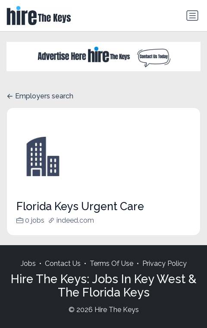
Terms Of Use (111, 272)
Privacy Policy (164, 272)
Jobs (28, 272)
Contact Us (63, 272)
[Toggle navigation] (192, 15)
